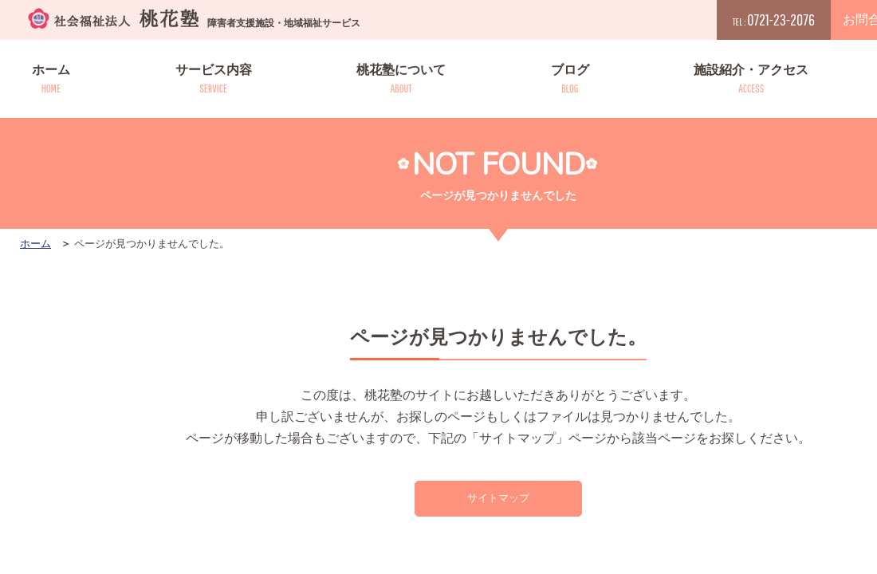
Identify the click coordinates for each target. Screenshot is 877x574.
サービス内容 (213, 79)
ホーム (51, 79)
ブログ (570, 79)
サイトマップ (498, 499)
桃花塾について (401, 79)
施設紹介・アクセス (751, 79)
